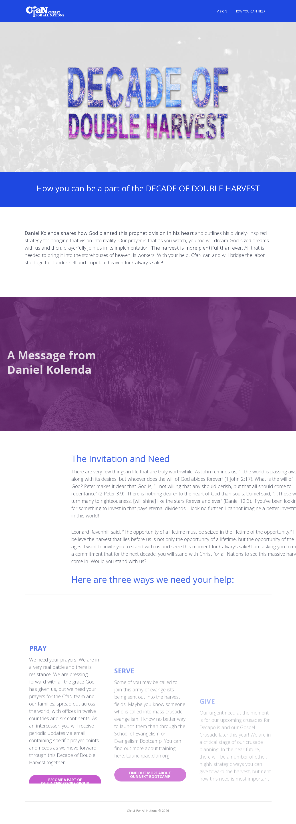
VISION (222, 11)
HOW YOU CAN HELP (250, 11)
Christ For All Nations (142, 810)
